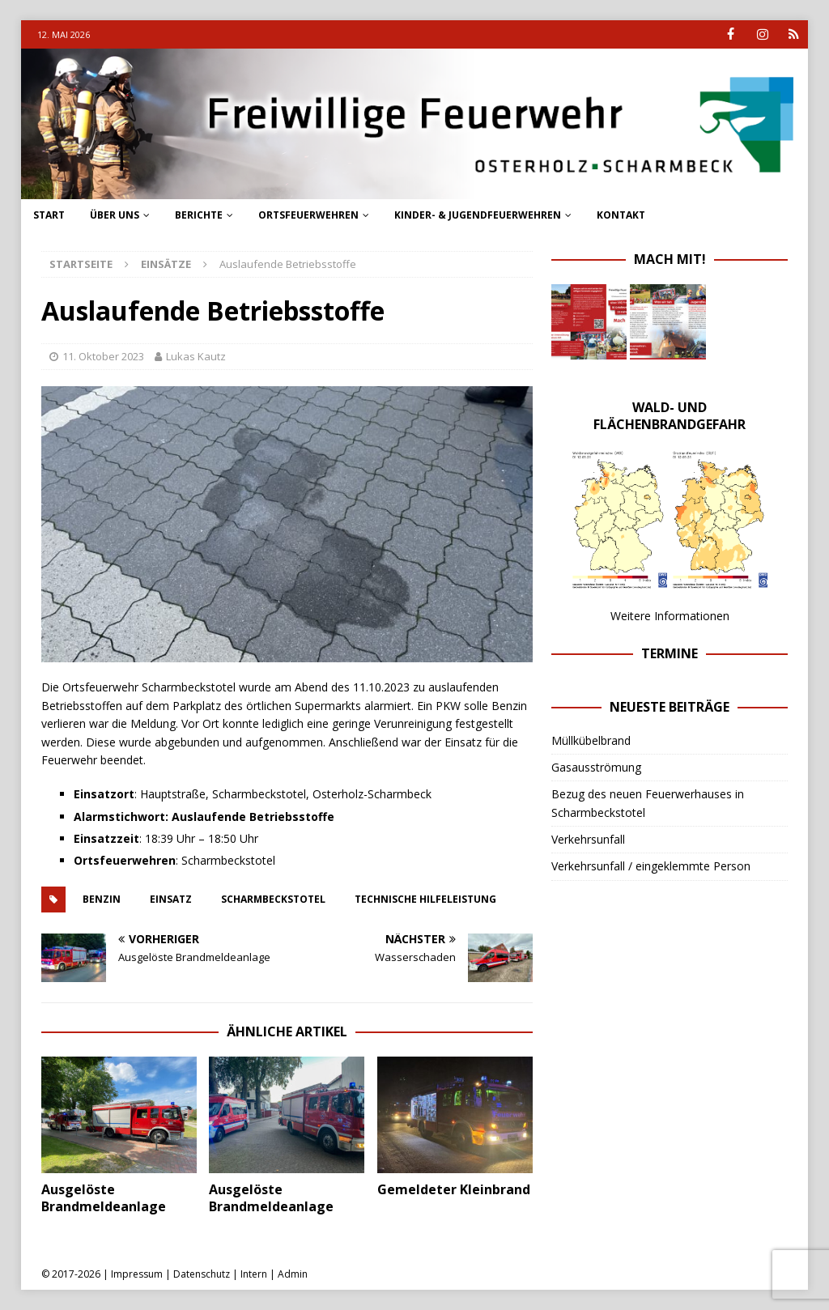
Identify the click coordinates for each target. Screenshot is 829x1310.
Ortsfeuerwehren (308, 215)
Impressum (137, 1274)
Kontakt (621, 215)
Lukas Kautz (196, 356)
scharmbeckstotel (273, 899)
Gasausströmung (596, 767)
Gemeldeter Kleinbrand (453, 1189)
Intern (253, 1274)
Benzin (102, 899)
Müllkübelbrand (591, 739)
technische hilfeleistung (425, 899)
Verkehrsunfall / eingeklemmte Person (650, 866)
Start (49, 215)
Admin (293, 1274)
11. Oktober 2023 (103, 356)
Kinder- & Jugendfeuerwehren (477, 215)
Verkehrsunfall (588, 839)
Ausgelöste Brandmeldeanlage (103, 1197)
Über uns (114, 215)
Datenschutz (201, 1274)
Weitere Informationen (669, 615)
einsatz (171, 899)
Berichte (199, 215)
